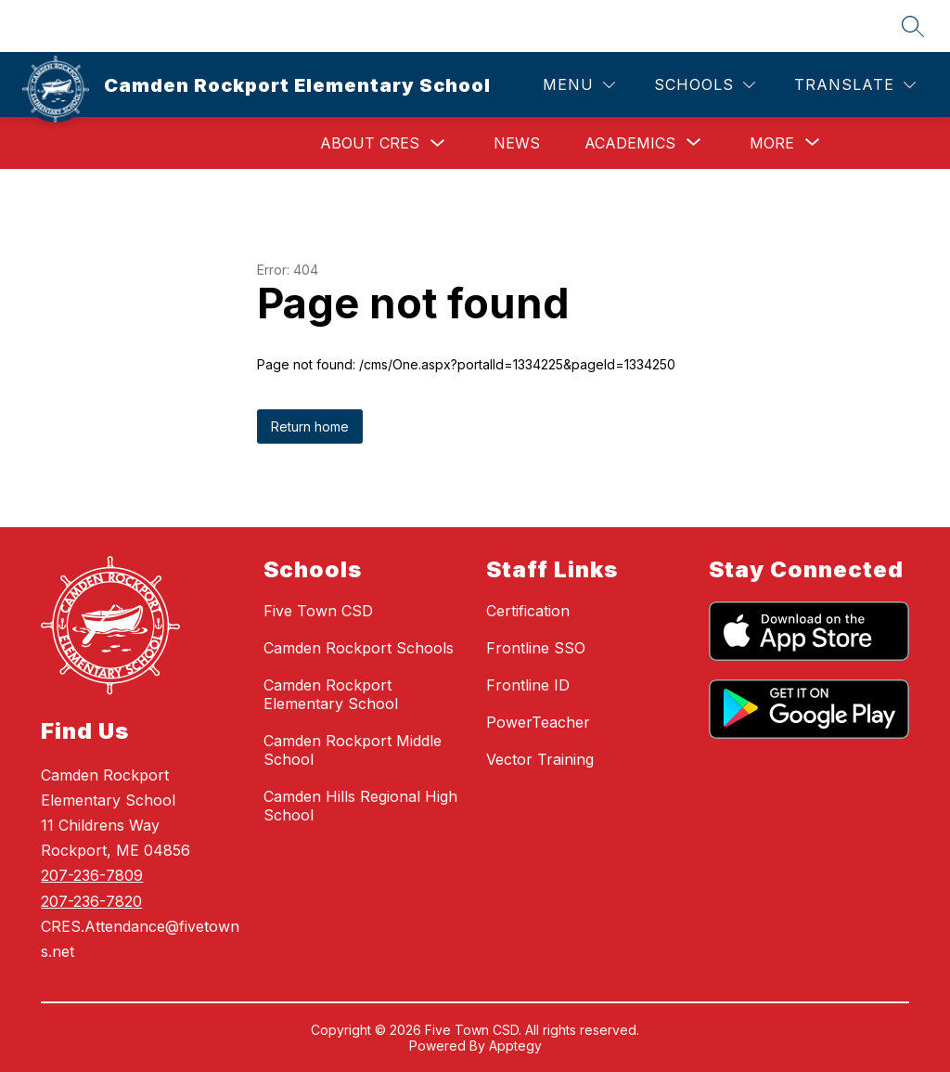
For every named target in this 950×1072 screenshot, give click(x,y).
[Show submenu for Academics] (629, 143)
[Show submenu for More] (772, 143)
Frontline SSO (535, 648)
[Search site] (913, 26)
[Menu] (579, 85)
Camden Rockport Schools (358, 648)
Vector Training (540, 759)
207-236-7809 (92, 875)
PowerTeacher (538, 722)
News (517, 143)
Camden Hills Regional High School (360, 805)
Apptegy (515, 1045)
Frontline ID (528, 685)
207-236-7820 (91, 901)
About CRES (369, 143)
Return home (310, 426)
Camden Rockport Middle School (352, 749)
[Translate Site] (855, 85)
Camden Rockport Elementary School (330, 694)
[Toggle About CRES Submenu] (438, 143)
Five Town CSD (318, 610)
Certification (528, 610)
